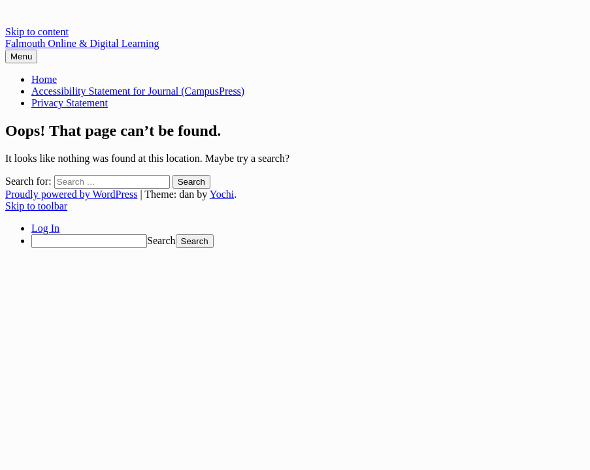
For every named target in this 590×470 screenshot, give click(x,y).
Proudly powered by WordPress (71, 194)
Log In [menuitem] (45, 228)
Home (44, 79)
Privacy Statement (69, 102)
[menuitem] (308, 241)
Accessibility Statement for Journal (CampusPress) (137, 91)
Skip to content (37, 31)
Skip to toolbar (36, 206)
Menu (21, 56)
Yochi (222, 194)
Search (161, 240)
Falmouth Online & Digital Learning (82, 43)
